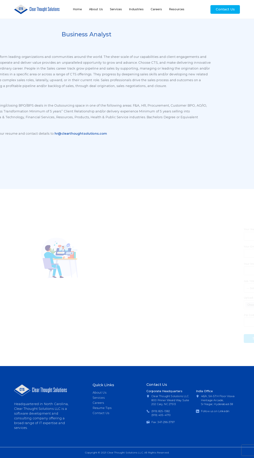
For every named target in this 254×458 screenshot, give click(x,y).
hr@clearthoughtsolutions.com (49, 134)
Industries (136, 9)
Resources (176, 9)
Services (116, 9)
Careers (156, 9)
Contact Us (225, 9)
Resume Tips (102, 408)
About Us (96, 9)
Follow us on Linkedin (215, 411)
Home (77, 9)
